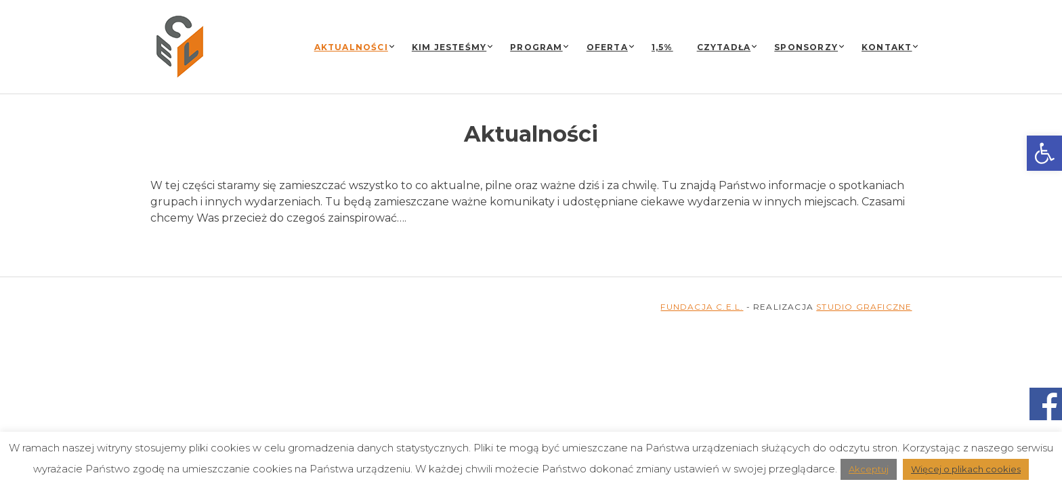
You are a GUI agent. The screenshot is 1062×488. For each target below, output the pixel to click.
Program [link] (536, 47)
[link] (1044, 153)
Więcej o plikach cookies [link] (966, 469)
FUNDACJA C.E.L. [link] (701, 307)
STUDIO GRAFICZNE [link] (864, 307)
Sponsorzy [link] (806, 47)
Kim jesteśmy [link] (449, 47)
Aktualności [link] (351, 47)
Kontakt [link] (887, 47)
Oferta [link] (607, 47)
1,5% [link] (662, 47)
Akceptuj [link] (869, 469)
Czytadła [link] (724, 47)
